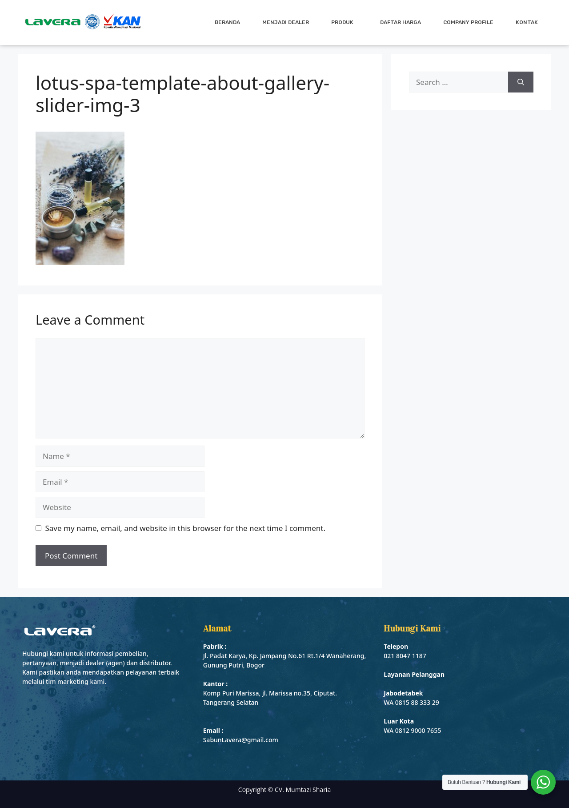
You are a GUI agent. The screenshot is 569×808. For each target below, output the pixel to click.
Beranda (227, 22)
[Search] (520, 82)
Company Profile (468, 22)
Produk (344, 22)
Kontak (527, 22)
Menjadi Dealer (285, 22)
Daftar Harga (400, 22)
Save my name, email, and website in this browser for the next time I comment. (185, 528)
